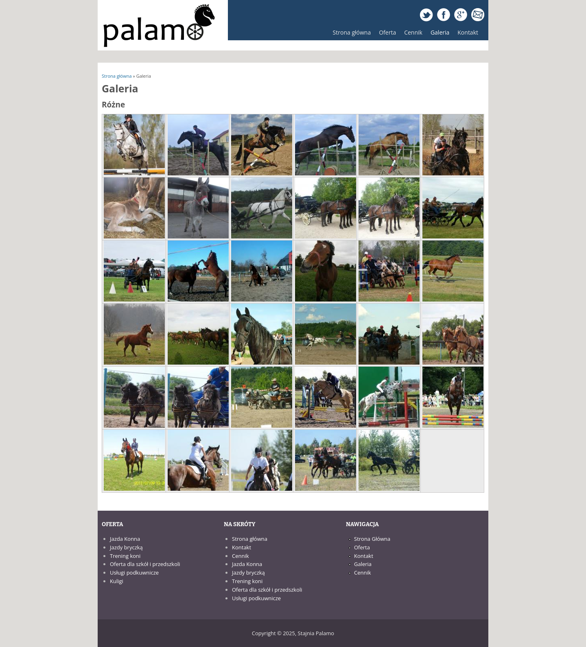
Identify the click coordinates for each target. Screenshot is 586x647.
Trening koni (125, 556)
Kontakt (467, 32)
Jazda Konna (125, 538)
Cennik (413, 32)
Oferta (385, 34)
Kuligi (116, 581)
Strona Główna (372, 538)
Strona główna (352, 32)
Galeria (440, 32)
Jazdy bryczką (126, 547)
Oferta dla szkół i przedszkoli (145, 564)
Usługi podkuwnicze (134, 572)
